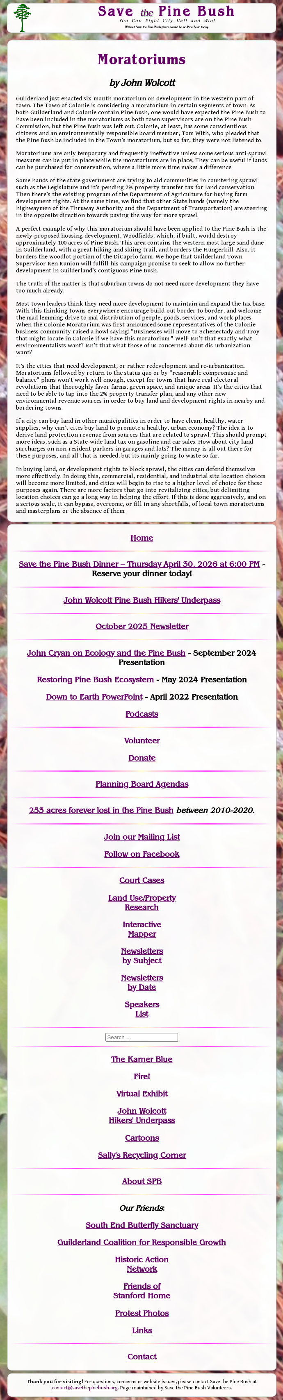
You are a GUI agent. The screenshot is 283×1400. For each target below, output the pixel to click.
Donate (141, 758)
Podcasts (142, 714)
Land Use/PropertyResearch (142, 902)
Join (112, 837)
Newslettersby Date (142, 982)
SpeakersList (142, 1009)
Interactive (142, 924)
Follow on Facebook (141, 854)
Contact (142, 1356)
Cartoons (142, 1138)
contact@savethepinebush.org (85, 1388)
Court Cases (141, 880)
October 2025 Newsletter (142, 626)
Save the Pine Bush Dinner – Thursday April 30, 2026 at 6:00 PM (139, 564)
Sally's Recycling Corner (142, 1155)
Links (142, 1330)
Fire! (142, 1076)
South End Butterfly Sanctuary (142, 1225)
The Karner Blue (141, 1059)
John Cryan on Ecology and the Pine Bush (106, 653)
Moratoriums (142, 59)
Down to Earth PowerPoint (94, 697)
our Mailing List (150, 837)
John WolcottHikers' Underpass (142, 1115)
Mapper (142, 934)
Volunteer (142, 740)
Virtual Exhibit (141, 1094)
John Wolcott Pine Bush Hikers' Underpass (142, 600)
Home (141, 538)
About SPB (142, 1181)
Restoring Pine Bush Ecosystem (95, 679)
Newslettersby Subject (142, 956)
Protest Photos (142, 1313)
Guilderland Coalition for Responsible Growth (141, 1242)
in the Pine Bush (126, 810)
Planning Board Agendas (142, 784)
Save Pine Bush (167, 11)
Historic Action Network (142, 1264)
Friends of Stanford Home (141, 1291)
